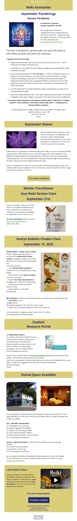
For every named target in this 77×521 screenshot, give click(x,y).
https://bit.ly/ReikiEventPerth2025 (52, 42)
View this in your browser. (39, 2)
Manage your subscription (42, 506)
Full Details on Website (39, 178)
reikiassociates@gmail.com (16, 221)
